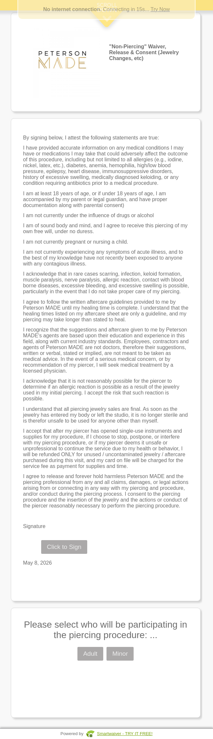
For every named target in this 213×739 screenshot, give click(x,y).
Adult (90, 653)
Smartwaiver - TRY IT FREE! (125, 733)
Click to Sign (64, 546)
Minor (120, 653)
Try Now (160, 9)
